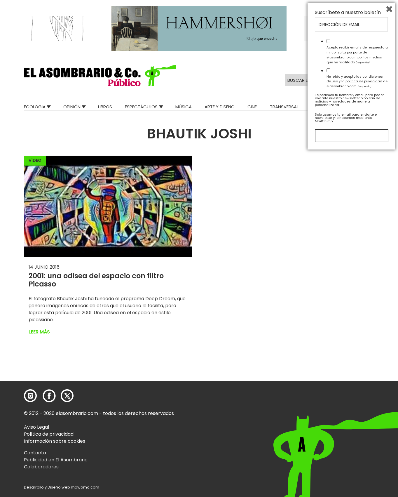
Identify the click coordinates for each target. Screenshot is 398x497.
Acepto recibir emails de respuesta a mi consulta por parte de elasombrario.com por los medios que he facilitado (357, 399)
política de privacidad (363, 425)
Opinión (72, 107)
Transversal (284, 107)
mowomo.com (85, 487)
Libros (105, 107)
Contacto (35, 452)
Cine (252, 107)
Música (183, 107)
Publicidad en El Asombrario (56, 459)
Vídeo (35, 160)
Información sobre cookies (54, 441)
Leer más (39, 332)
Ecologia (35, 107)
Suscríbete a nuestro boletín (348, 357)
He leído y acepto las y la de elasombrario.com (357, 425)
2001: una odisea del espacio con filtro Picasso (96, 280)
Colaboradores (41, 466)
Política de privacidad (49, 434)
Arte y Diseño (220, 107)
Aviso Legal (36, 427)
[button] (100, 75)
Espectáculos (141, 107)
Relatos (365, 107)
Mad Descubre (327, 107)
